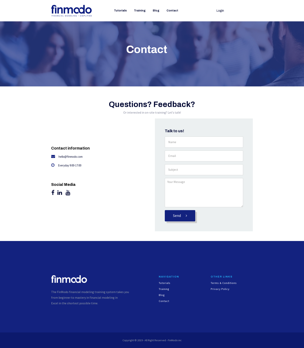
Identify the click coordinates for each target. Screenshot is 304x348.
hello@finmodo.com (71, 156)
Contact (172, 10)
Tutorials (120, 10)
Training (140, 10)
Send (180, 215)
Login (220, 10)
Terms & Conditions (224, 283)
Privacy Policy (220, 289)
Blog (156, 10)
